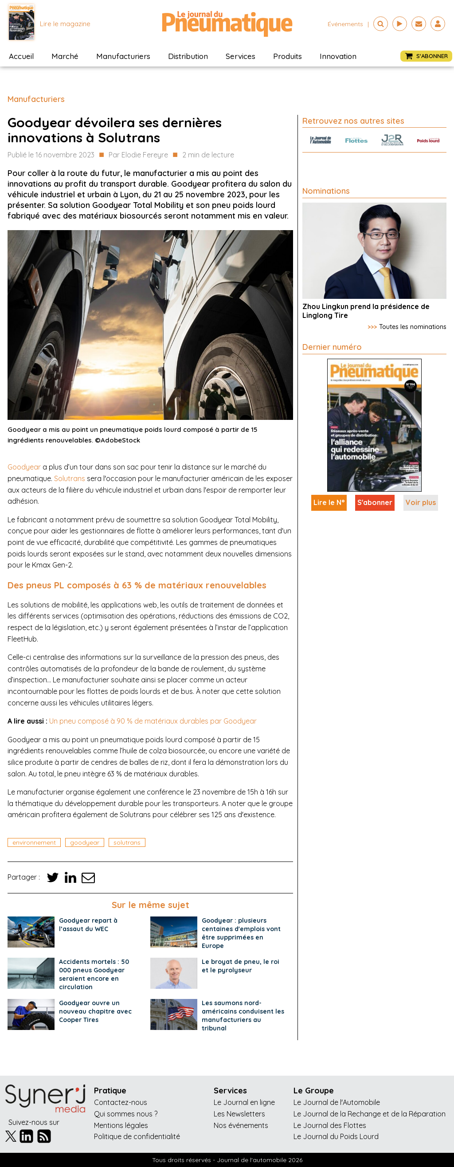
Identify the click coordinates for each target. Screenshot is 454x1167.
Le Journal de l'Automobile (337, 1102)
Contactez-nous (120, 1102)
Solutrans (69, 478)
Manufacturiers (123, 56)
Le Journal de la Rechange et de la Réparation (370, 1113)
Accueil (21, 56)
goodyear (84, 842)
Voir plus (421, 502)
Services (240, 56)
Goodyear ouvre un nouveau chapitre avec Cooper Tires (95, 1011)
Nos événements (241, 1125)
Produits (287, 56)
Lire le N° (328, 502)
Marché (64, 56)
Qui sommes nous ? (125, 1113)
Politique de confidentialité (137, 1136)
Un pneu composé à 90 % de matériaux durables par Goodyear (153, 721)
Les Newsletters (239, 1113)
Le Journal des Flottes (330, 1125)
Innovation (338, 56)
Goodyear (24, 466)
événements (345, 24)
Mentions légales (121, 1125)
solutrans (127, 842)
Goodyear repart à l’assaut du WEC (88, 924)
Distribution (188, 56)
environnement (34, 842)
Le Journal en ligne (244, 1102)
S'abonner (374, 502)
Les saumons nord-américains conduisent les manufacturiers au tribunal (243, 1015)
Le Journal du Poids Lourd (336, 1136)
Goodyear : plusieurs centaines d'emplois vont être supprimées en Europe (241, 933)
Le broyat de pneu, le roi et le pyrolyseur (240, 966)
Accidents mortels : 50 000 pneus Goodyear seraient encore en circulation (94, 974)
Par (138, 155)
